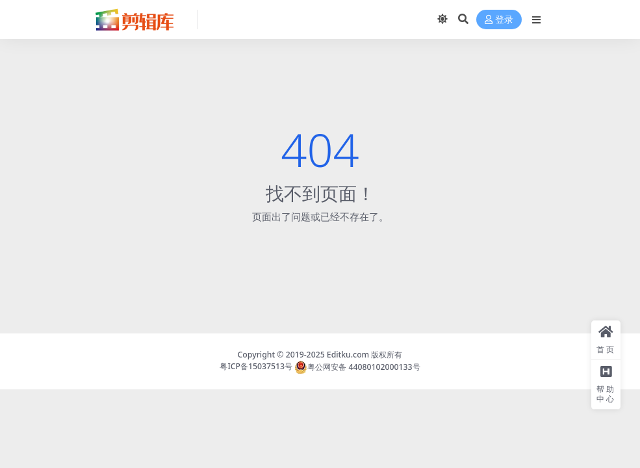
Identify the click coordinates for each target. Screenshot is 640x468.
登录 (499, 20)
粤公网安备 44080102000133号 (357, 366)
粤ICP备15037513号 (256, 366)
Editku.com (348, 354)
